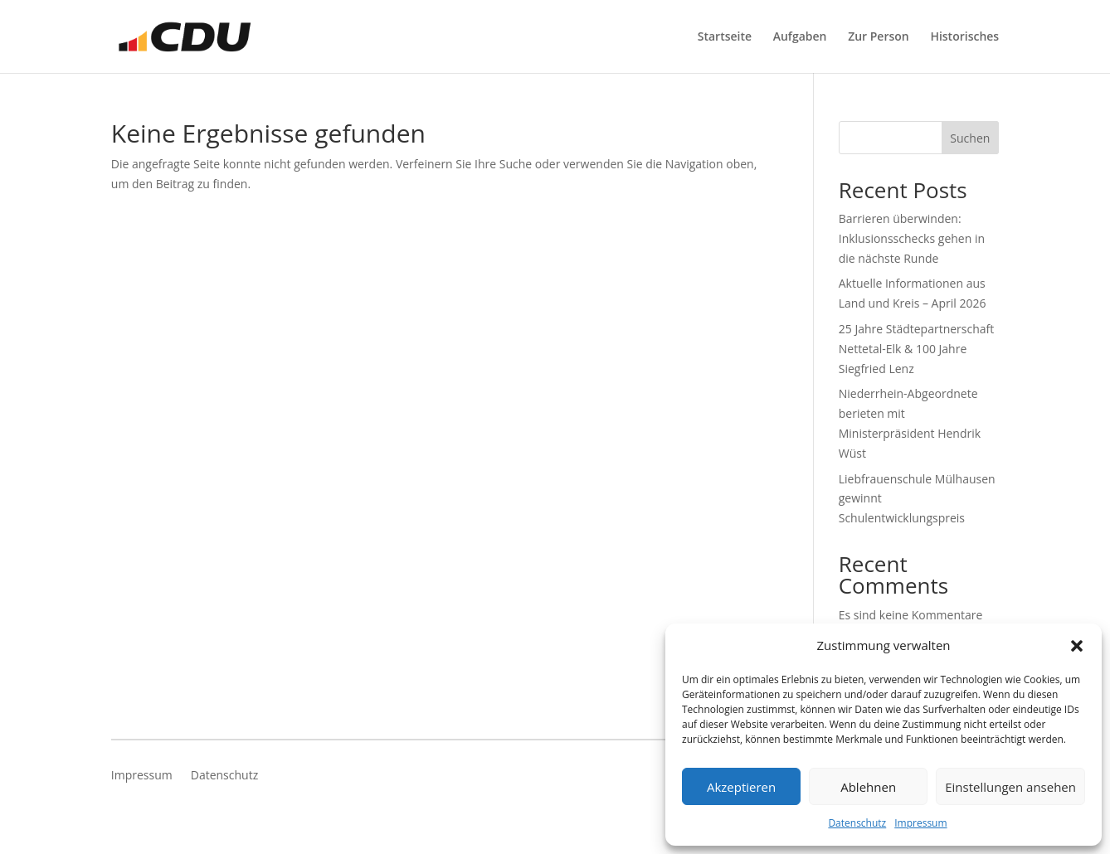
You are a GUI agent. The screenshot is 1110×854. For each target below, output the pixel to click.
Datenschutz (857, 823)
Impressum (920, 823)
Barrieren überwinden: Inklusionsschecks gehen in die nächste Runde (912, 238)
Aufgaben (800, 37)
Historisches (964, 37)
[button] (1077, 646)
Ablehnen (868, 787)
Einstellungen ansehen (1010, 787)
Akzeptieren (741, 787)
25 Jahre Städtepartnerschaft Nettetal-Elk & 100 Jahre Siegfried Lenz (917, 348)
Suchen (970, 138)
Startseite (725, 37)
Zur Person (878, 37)
